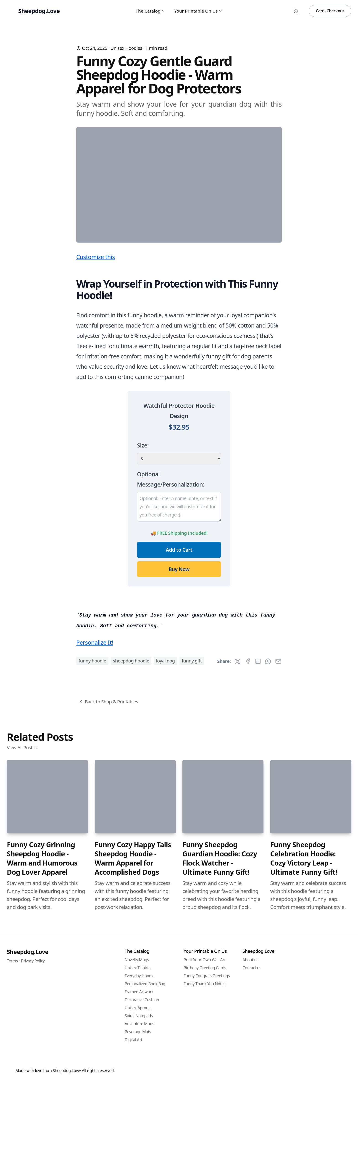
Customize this (95, 347)
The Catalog (150, 11)
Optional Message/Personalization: (170, 569)
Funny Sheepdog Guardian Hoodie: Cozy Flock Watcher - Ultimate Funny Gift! (219, 1131)
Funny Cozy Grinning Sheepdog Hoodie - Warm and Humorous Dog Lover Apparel (42, 1131)
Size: (143, 535)
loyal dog (165, 933)
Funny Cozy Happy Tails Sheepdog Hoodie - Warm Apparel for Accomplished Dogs (133, 1131)
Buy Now (179, 659)
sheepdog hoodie (131, 933)
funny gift (192, 933)
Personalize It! (94, 915)
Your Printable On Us (198, 11)
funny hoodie (92, 933)
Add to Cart (179, 639)
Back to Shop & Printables (108, 974)
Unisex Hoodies (126, 48)
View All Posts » (22, 1020)
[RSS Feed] (296, 11)
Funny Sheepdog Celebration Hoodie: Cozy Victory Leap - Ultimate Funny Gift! (303, 1131)
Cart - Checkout (330, 10)
